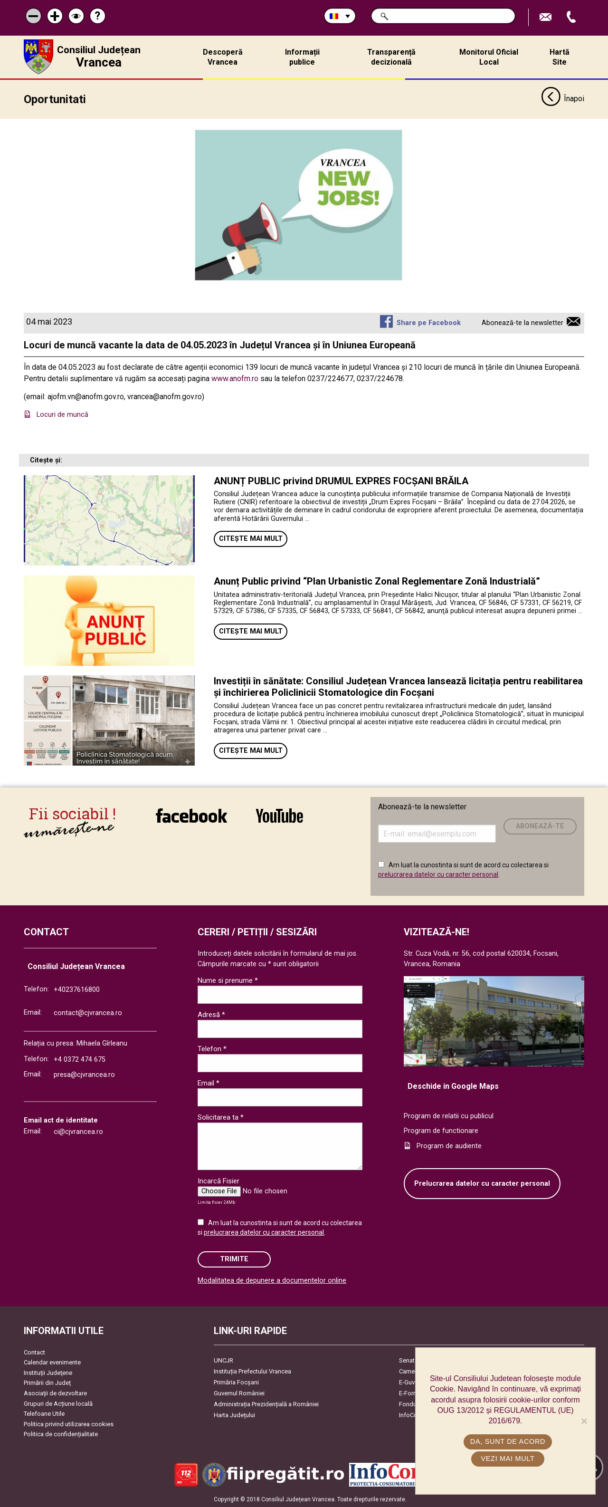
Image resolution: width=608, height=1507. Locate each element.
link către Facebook (191, 815)
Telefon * (212, 1048)
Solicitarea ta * (221, 1117)
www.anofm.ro (234, 378)
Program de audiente (449, 1146)
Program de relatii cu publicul (449, 1116)
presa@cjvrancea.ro (84, 1074)
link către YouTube (279, 815)
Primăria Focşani (236, 1381)
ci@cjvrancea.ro (78, 1131)
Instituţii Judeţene (48, 1372)
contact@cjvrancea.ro (88, 1012)
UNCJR (223, 1359)
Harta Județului (234, 1414)
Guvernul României (239, 1392)
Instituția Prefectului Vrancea (252, 1370)
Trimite (234, 1259)
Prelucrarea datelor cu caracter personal (482, 1183)
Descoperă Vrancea (223, 57)
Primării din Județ (47, 1382)
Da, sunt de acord (507, 1441)
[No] (584, 1421)
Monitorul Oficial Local (488, 57)
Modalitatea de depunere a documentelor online (272, 1280)
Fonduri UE (414, 1403)
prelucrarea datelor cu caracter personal (438, 874)
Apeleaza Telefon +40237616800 (572, 17)
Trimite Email (547, 17)
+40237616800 (77, 989)
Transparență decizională (391, 57)
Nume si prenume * (228, 980)
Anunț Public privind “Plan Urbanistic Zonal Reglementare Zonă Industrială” (377, 580)
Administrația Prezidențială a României (266, 1403)
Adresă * (211, 1014)
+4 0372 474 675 (79, 1059)
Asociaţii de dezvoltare (55, 1392)
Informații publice (302, 57)
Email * (208, 1082)
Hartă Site (560, 57)
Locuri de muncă (63, 414)
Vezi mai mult (507, 1458)
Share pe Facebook (429, 322)
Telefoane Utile (44, 1413)
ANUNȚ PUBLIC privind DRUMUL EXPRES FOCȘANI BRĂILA (341, 480)
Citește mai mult (251, 538)
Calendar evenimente (52, 1361)
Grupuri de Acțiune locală (58, 1403)
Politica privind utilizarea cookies (69, 1423)
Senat (407, 1359)
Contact (34, 1351)
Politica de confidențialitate (61, 1433)
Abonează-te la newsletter (522, 322)
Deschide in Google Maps (453, 1085)
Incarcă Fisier (218, 1180)
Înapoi (562, 98)
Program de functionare (441, 1130)
